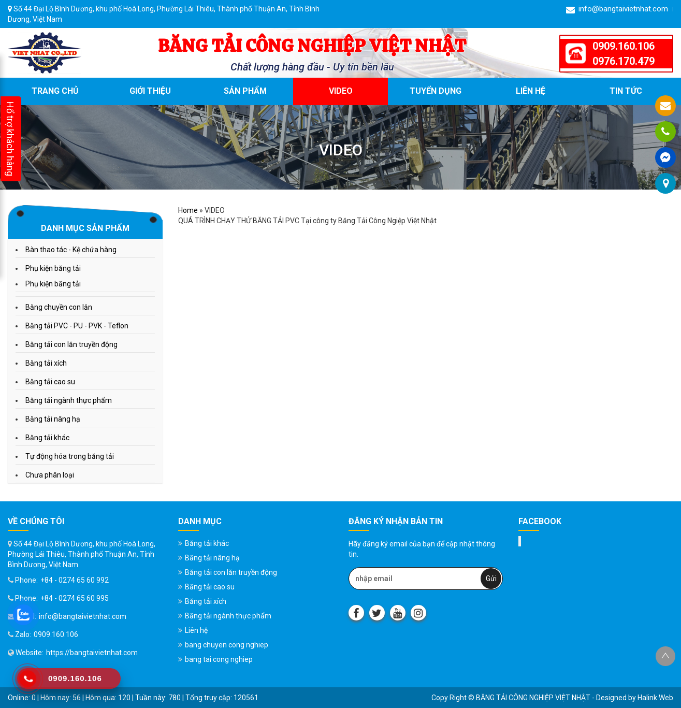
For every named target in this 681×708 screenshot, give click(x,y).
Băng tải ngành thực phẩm (68, 400)
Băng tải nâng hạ (52, 419)
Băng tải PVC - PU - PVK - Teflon (76, 326)
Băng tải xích (46, 363)
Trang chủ (55, 91)
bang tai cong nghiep (219, 659)
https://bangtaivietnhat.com (92, 652)
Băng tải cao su (50, 382)
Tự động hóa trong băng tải (69, 456)
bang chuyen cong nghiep (226, 645)
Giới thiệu (150, 91)
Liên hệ (530, 91)
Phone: (23, 580)
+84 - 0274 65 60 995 (74, 598)
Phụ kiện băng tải (53, 268)
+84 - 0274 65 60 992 (74, 580)
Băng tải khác (47, 438)
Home (188, 210)
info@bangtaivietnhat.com (617, 9)
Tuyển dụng (435, 91)
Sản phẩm (245, 91)
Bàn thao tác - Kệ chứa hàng (71, 249)
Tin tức (626, 91)
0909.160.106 (623, 46)
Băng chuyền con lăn (58, 307)
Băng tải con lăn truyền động (71, 344)
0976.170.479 (623, 61)
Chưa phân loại (49, 475)
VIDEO (341, 91)
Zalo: (19, 634)
